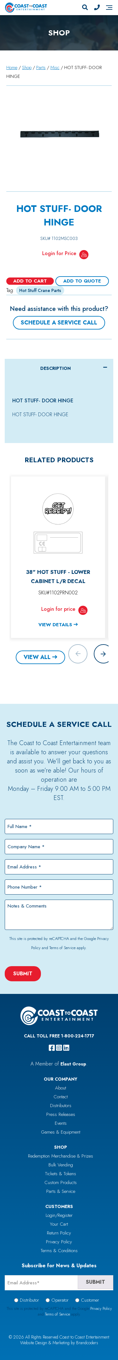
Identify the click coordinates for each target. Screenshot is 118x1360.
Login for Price (59, 253)
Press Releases (60, 1114)
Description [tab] (55, 368)
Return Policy (59, 1232)
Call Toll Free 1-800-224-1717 (59, 1036)
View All (37, 657)
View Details (55, 624)
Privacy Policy (59, 1241)
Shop (26, 67)
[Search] (85, 7)
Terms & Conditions (59, 1250)
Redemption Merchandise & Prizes (60, 1156)
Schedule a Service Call (59, 322)
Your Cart (59, 1224)
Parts (41, 67)
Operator (60, 1300)
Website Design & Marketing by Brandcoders (59, 1343)
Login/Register (59, 1215)
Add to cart (30, 280)
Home (11, 67)
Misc (54, 67)
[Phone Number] (97, 7)
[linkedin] (66, 1048)
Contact (60, 1096)
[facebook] (52, 1048)
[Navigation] (109, 7)
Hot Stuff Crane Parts (40, 290)
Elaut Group (73, 1064)
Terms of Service (62, 948)
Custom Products (60, 1182)
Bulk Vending (60, 1164)
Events (61, 1123)
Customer (90, 1300)
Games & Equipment (60, 1132)
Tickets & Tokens (60, 1173)
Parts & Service (60, 1191)
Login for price (58, 609)
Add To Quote (82, 280)
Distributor (29, 1300)
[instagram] (59, 1048)
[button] (103, 653)
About (60, 1087)
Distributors (60, 1105)
